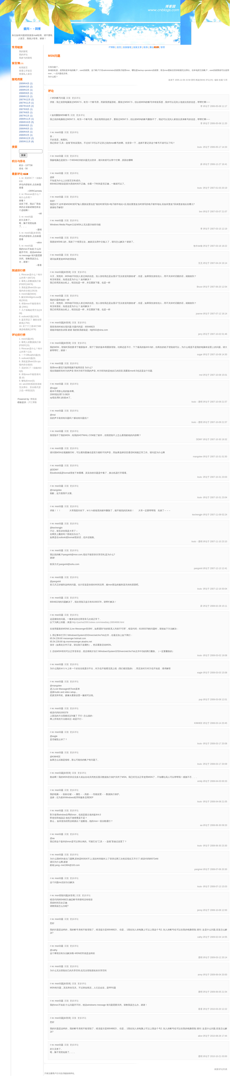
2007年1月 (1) (26, 115)
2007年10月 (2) (26, 106)
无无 (200, 263)
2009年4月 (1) (26, 83)
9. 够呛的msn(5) (27, 381)
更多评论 (76, 98)
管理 (162, 47)
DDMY (199, 439)
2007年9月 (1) (26, 109)
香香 (200, 1009)
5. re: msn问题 (26, 246)
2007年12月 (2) (26, 99)
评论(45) (209, 80)
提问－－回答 (32, 28)
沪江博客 (32, 402)
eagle (199, 672)
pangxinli (198, 568)
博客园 (33, 399)
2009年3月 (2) (26, 86)
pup (201, 699)
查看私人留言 (25, 74)
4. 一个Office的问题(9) (29, 355)
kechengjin (197, 514)
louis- (200, 147)
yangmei (198, 869)
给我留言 (23, 67)
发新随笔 (127, 47)
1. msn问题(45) (26, 339)
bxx (201, 211)
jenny (200, 910)
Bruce (199, 287)
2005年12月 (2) (26, 138)
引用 (225, 80)
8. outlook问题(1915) (29, 316)
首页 (119, 47)
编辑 (216, 80)
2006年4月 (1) (26, 132)
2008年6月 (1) (26, 93)
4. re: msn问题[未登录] (30, 233)
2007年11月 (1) (26, 103)
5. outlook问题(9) (27, 358)
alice (200, 1036)
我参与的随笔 (25, 58)
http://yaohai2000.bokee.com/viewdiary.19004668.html (98, 622)
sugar (200, 354)
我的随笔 (23, 51)
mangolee (198, 456)
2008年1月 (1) (26, 96)
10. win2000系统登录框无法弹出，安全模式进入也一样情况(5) (30, 387)
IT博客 (112, 47)
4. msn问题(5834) (27, 294)
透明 (193, 80)
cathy (200, 937)
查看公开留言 (25, 71)
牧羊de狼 (198, 246)
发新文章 (137, 47)
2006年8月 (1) (26, 125)
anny (200, 974)
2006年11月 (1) (26, 119)
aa (201, 825)
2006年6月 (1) (26, 128)
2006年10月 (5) (26, 122)
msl (201, 375)
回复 (68, 98)
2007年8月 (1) (26, 112)
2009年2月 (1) (26, 90)
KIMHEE (198, 723)
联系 (146, 47)
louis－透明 (197, 402)
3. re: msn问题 (26, 216)
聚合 (152, 47)
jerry (200, 334)
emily (200, 781)
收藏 (221, 80)
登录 (58, 1073)
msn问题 (54, 55)
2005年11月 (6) (26, 141)
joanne (199, 313)
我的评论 (23, 54)
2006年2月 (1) (26, 135)
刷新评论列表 (220, 1069)
